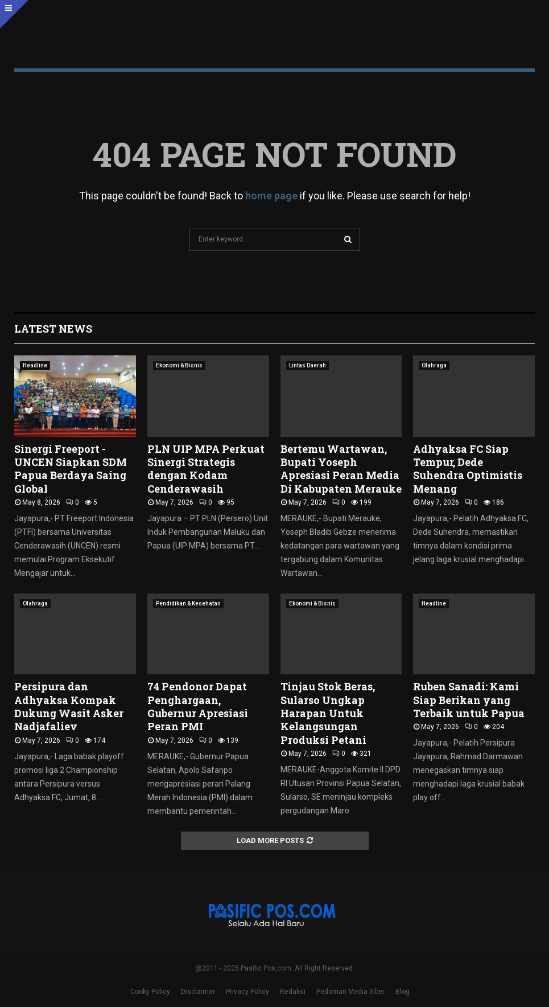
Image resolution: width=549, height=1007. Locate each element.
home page (271, 196)
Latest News (53, 328)
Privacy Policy (247, 992)
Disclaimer (198, 992)
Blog (402, 992)
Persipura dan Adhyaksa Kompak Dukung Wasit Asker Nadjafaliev (68, 706)
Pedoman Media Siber (350, 992)
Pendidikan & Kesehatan (188, 603)
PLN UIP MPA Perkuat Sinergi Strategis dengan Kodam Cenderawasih (206, 469)
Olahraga (434, 365)
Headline (35, 365)
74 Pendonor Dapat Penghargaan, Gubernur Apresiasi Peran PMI (197, 706)
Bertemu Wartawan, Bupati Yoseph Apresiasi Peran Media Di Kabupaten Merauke (341, 469)
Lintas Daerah (307, 365)
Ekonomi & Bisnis (179, 365)
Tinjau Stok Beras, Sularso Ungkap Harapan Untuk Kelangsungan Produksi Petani (327, 713)
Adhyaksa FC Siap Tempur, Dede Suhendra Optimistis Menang (467, 469)
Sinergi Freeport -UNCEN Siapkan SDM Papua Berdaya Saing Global (70, 469)
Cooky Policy (150, 992)
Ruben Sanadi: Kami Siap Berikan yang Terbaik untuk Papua (469, 699)
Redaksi (293, 992)
